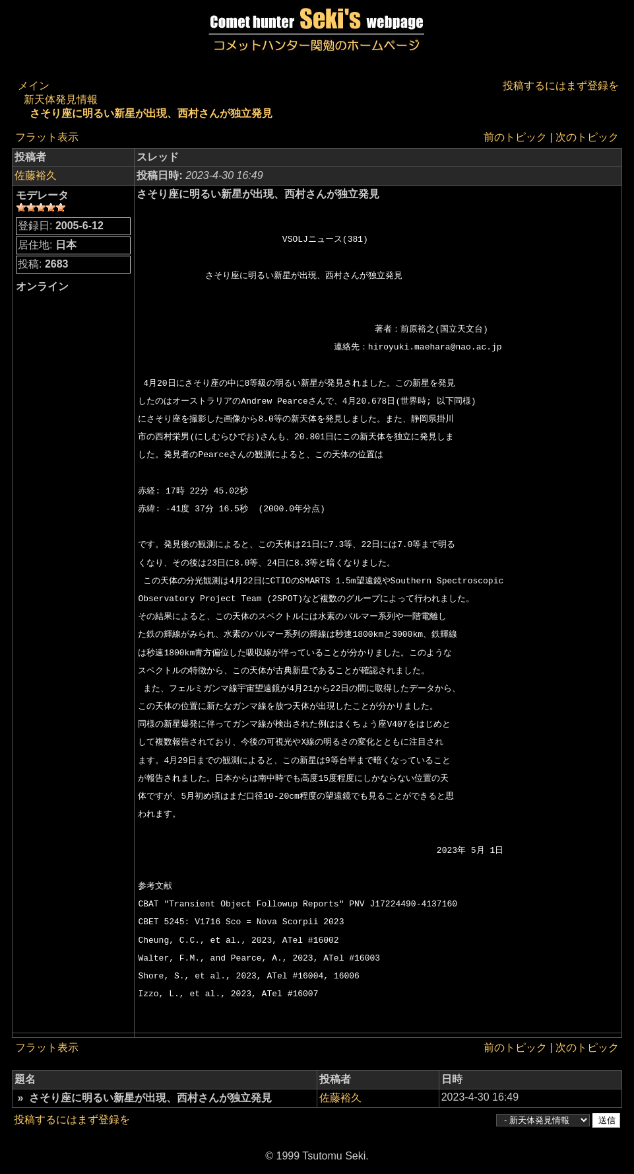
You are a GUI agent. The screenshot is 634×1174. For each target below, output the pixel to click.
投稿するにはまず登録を (561, 85)
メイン (33, 85)
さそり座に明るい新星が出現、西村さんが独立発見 (151, 113)
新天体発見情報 (61, 99)
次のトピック (587, 137)
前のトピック (515, 137)
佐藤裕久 (36, 175)
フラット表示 (47, 137)
